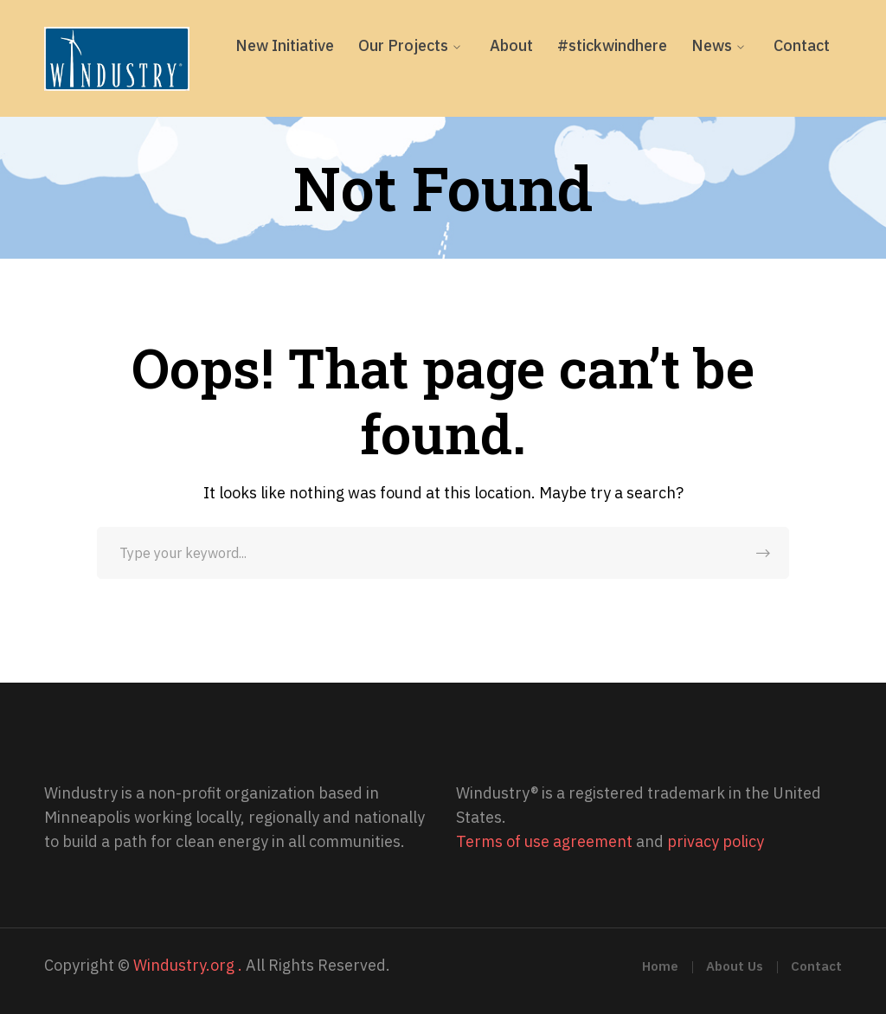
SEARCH (763, 553)
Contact (816, 966)
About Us (734, 966)
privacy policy (715, 841)
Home (660, 966)
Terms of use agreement (544, 841)
